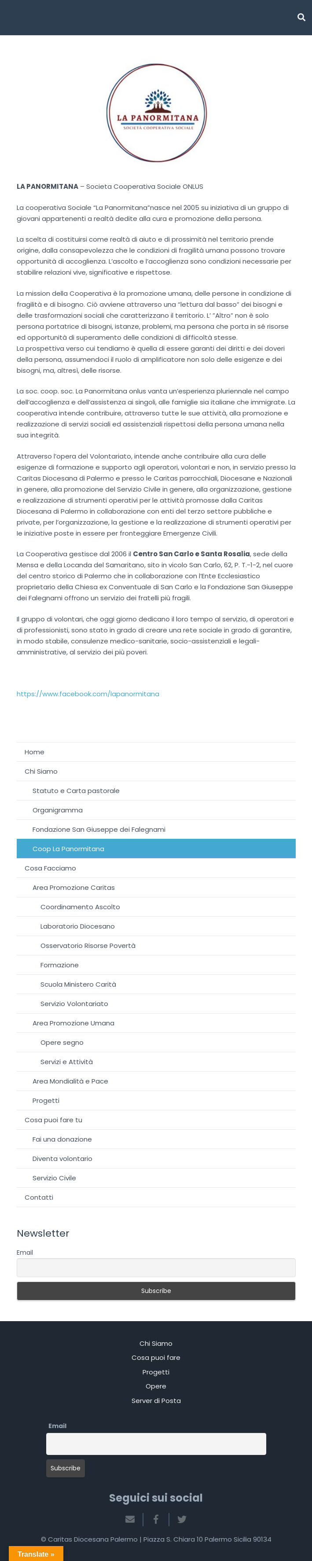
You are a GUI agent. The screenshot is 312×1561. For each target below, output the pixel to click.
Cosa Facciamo (50, 868)
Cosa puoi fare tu (53, 1119)
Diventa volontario (62, 1158)
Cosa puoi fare (156, 1357)
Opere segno (62, 1042)
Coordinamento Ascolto (80, 906)
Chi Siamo (41, 771)
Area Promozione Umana (73, 1023)
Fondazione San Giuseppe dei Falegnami (99, 829)
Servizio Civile (54, 1178)
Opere (156, 1386)
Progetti (46, 1100)
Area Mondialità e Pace (70, 1081)
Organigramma (58, 810)
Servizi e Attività (66, 1061)
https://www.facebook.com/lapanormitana (88, 693)
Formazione (59, 965)
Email (25, 1252)
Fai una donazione (62, 1139)
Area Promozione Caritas (74, 887)
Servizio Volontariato (74, 1003)
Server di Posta (156, 1400)
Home (34, 752)
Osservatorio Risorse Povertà (88, 945)
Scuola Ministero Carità (78, 984)
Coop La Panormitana (68, 848)
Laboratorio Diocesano (77, 926)
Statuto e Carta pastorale (76, 790)
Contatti (39, 1197)
